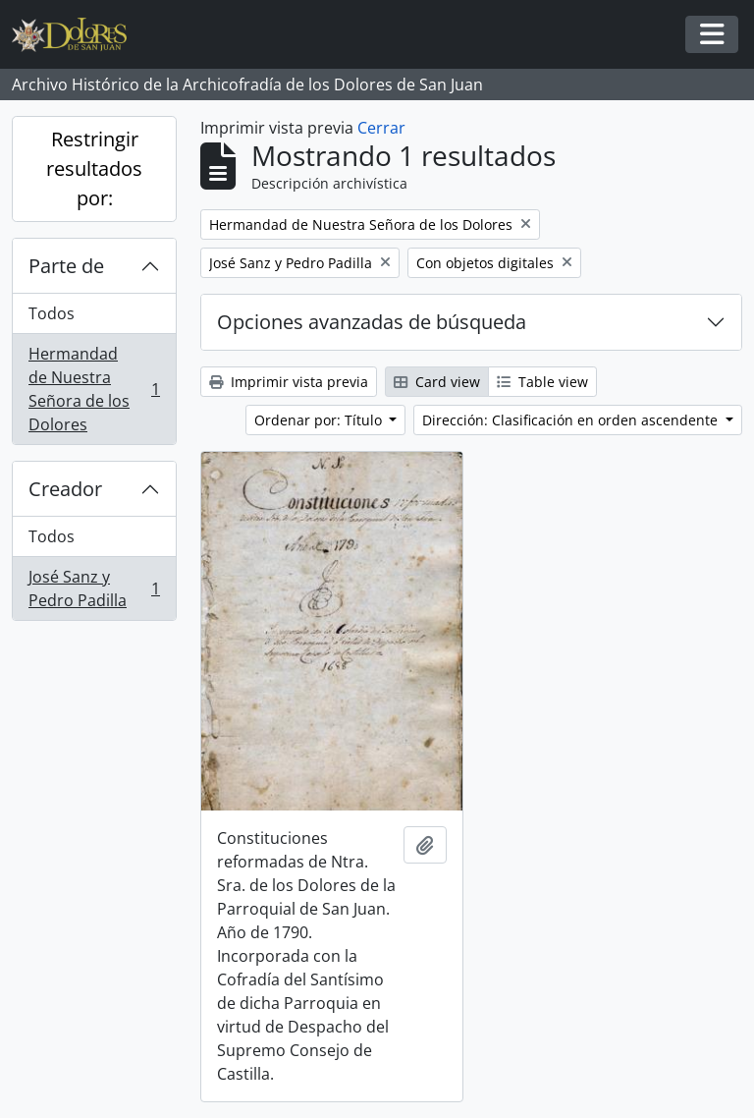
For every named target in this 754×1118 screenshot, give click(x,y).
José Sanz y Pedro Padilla (93, 588)
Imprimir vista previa (288, 381)
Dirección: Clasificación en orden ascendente (572, 420)
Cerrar (381, 128)
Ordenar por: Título (320, 420)
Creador (65, 488)
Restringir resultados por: (94, 168)
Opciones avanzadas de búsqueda (371, 321)
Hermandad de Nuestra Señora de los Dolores (93, 389)
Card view (437, 381)
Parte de (66, 265)
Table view (542, 381)
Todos (51, 313)
